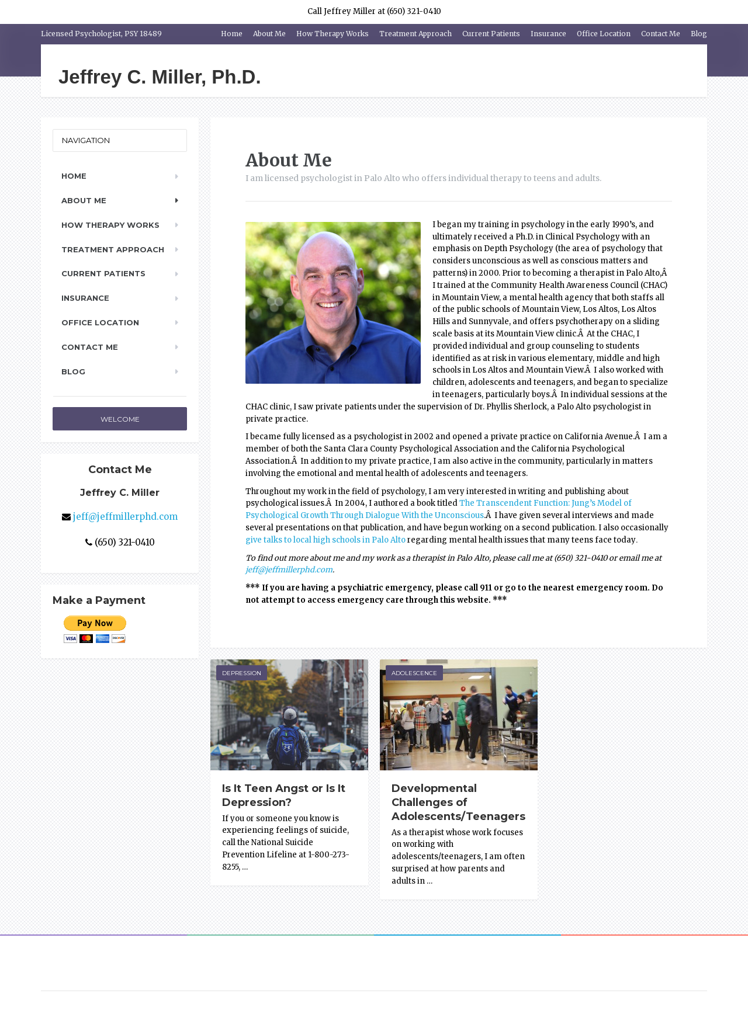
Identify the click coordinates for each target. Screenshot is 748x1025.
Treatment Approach (415, 33)
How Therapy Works (332, 33)
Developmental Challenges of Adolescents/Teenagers (458, 802)
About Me (269, 33)
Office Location (604, 33)
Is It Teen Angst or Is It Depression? (283, 795)
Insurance (548, 33)
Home (232, 33)
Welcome (120, 419)
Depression (241, 673)
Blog (699, 33)
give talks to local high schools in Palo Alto (325, 540)
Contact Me (660, 33)
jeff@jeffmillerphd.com (289, 570)
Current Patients (491, 33)
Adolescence (414, 673)
